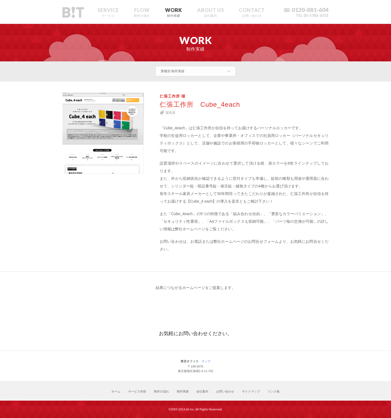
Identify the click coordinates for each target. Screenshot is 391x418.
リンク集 (274, 391)
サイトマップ (251, 391)
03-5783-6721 (316, 15)
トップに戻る (319, 391)
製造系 (170, 113)
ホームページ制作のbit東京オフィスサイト (73, 12)
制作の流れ (161, 391)
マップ (205, 361)
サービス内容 (137, 391)
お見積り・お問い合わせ (195, 309)
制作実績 (183, 391)
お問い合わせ (225, 391)
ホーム (115, 391)
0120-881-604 (310, 9)
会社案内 (202, 391)
